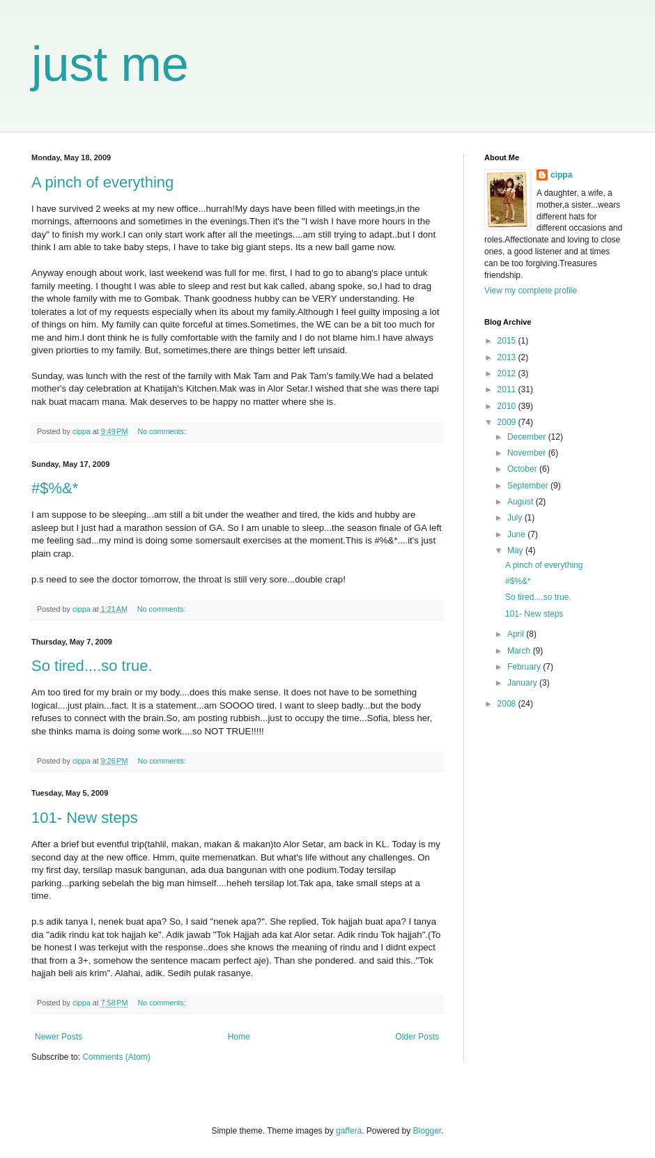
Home (239, 1037)
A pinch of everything (102, 182)
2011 (508, 389)
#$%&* (54, 488)
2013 (508, 357)
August (521, 502)
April (516, 634)
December (527, 437)
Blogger (427, 1131)
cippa (561, 175)
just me (110, 64)
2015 (508, 341)
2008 (508, 704)
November (527, 453)
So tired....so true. (92, 665)
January (523, 683)
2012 (508, 373)
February (525, 667)
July (516, 518)
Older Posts (417, 1037)
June (517, 534)
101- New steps (84, 817)
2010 (508, 406)
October (523, 469)
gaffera (349, 1131)
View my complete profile (530, 290)
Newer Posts (58, 1037)
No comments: (162, 431)
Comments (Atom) (116, 1057)
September (528, 486)
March (520, 651)
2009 (508, 422)
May (516, 550)
